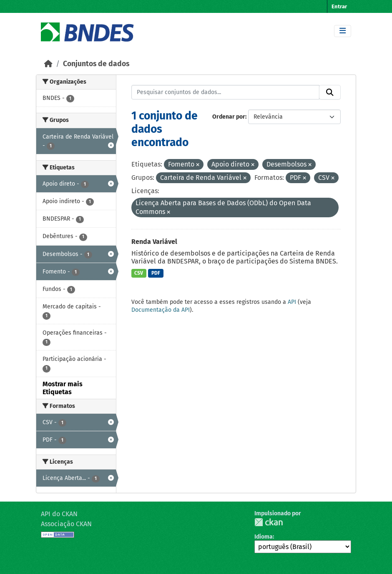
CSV (138, 273)
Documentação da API (160, 309)
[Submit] (330, 92)
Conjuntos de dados (96, 64)
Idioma (263, 536)
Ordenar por (228, 116)
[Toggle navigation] (342, 31)
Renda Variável (154, 242)
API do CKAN (59, 514)
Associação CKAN (66, 524)
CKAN (268, 522)
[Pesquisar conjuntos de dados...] (225, 92)
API (292, 302)
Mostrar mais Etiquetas (63, 388)
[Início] (48, 64)
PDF (155, 273)
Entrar (339, 6)
